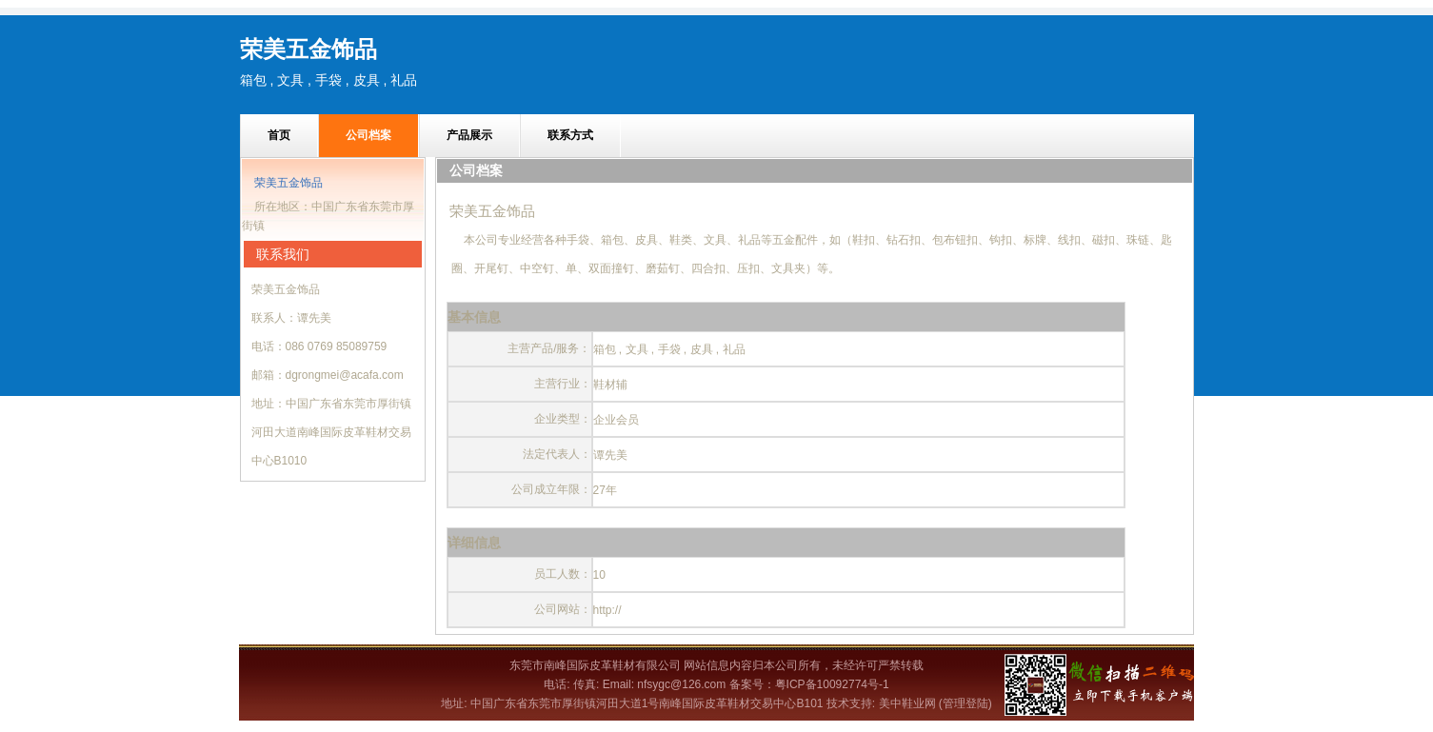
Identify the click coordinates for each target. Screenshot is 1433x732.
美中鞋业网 (907, 703)
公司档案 (368, 135)
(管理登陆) (965, 703)
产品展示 (469, 135)
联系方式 (570, 135)
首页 (279, 135)
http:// (607, 610)
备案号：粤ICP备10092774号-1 (809, 684)
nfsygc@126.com (681, 684)
